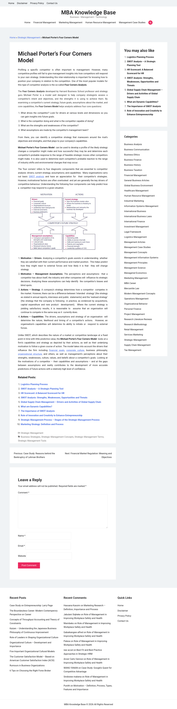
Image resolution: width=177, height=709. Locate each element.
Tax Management (132, 350)
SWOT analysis (36, 176)
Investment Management (136, 226)
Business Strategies (30, 437)
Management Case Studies (132, 22)
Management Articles (134, 242)
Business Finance (132, 160)
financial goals (56, 350)
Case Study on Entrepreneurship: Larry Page (31, 605)
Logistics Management (135, 237)
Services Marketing (133, 334)
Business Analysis (133, 144)
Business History (132, 165)
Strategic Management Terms (89, 437)
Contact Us (52, 3)
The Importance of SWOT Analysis (38, 411)
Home (11, 3)
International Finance (134, 221)
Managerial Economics (135, 273)
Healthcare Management (136, 190)
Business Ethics (132, 154)
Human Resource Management (100, 22)
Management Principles (135, 262)
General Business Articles (136, 180)
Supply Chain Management (137, 345)
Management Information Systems (141, 257)
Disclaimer (22, 3)
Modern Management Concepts (139, 293)
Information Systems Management (141, 206)
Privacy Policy (37, 3)
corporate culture (75, 350)
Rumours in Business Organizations (27, 665)
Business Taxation (133, 170)
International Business (135, 211)
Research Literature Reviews (138, 319)
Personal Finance (132, 309)
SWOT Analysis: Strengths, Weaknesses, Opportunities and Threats (54, 397)
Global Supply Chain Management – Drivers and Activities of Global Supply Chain (61, 402)
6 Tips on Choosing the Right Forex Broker (30, 670)
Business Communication (136, 149)
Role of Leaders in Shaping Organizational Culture (34, 637)
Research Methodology (135, 324)
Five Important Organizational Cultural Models (32, 651)
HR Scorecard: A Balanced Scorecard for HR (42, 393)
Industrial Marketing (134, 201)
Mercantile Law (131, 288)
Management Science (134, 268)
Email (21, 546)
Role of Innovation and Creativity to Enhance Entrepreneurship (51, 415)
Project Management (134, 314)
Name (21, 535)
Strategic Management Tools (32, 440)
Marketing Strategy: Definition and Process (42, 424)
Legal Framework (132, 232)
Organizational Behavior (136, 303)
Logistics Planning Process (34, 384)
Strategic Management (29, 37)
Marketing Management (70, 22)
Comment (23, 492)
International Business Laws (138, 216)
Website (22, 556)
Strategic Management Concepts (57, 437)
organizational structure (30, 354)
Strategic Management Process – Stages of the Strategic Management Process (60, 420)
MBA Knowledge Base (88, 12)
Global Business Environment (138, 185)
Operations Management (136, 298)
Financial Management (44, 22)
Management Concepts (135, 252)
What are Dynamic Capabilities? (36, 406)
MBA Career (130, 283)
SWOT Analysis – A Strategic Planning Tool (42, 388)
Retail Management (133, 329)
